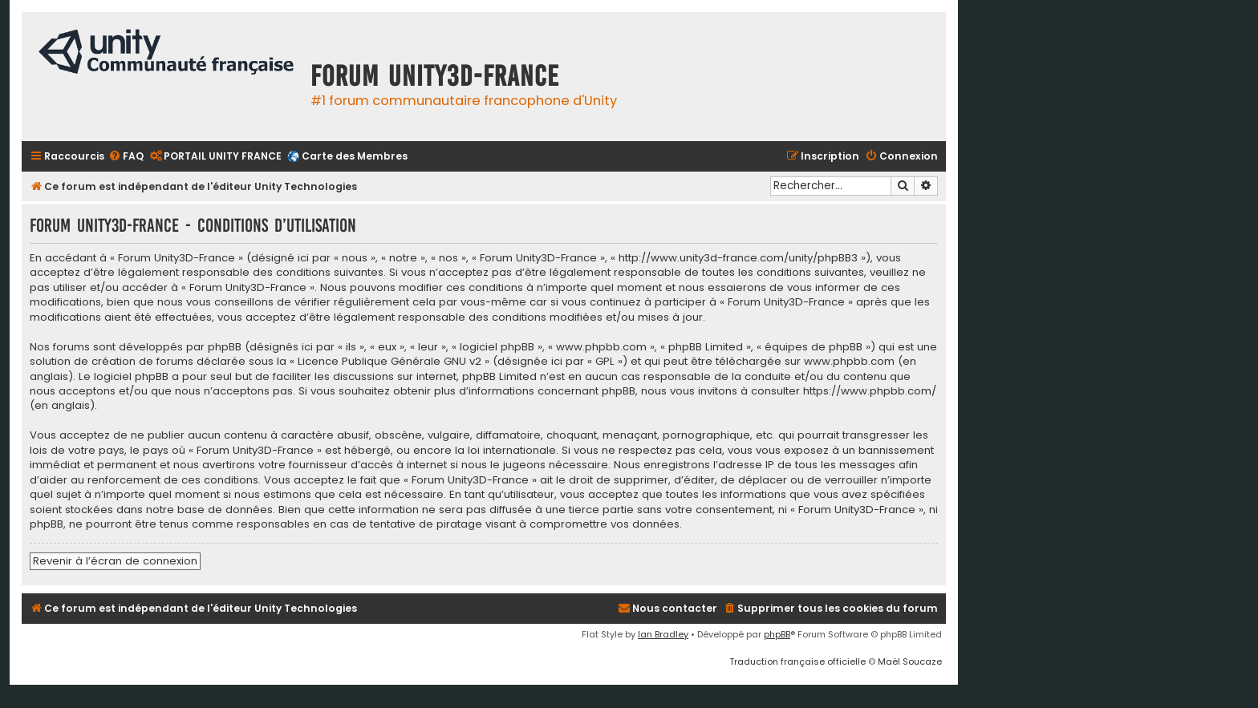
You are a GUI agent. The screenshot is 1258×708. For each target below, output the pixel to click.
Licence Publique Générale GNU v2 (389, 361)
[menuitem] (126, 157)
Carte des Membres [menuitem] (355, 156)
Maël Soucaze (910, 661)
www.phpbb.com (849, 361)
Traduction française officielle (797, 661)
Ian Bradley (663, 634)
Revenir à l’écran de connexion (115, 560)
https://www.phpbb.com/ (869, 391)
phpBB (777, 634)
